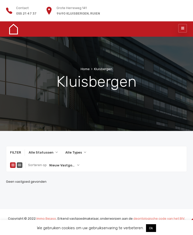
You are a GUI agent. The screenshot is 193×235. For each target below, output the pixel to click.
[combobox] (43, 152)
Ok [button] (151, 228)
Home (85, 69)
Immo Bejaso (46, 218)
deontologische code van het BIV (158, 218)
